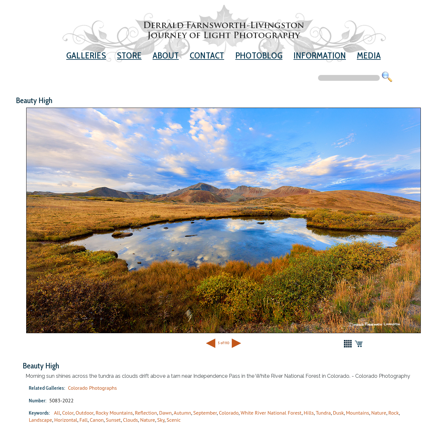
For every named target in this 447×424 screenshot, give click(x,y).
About (166, 55)
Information (319, 55)
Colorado (229, 412)
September (205, 412)
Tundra (323, 412)
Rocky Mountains (114, 412)
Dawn (165, 412)
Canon (97, 420)
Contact (207, 55)
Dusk (338, 412)
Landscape (40, 420)
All (57, 412)
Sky (160, 420)
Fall (84, 420)
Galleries (86, 55)
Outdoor (84, 412)
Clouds (130, 420)
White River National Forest (271, 412)
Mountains (357, 412)
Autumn (182, 412)
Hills (309, 412)
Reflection (146, 412)
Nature (378, 412)
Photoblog (258, 55)
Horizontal (65, 420)
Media (369, 55)
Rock (393, 412)
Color (67, 412)
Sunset (113, 420)
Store (129, 55)
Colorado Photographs (92, 388)
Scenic (173, 420)
